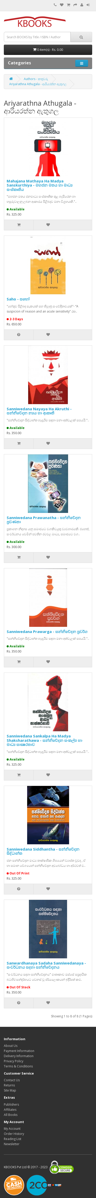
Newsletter (11, 1144)
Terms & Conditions (18, 1066)
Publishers (11, 1104)
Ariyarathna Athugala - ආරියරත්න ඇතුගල (38, 84)
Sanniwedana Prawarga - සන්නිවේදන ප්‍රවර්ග (47, 631)
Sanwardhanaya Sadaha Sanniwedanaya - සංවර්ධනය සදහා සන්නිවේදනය (46, 965)
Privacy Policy (13, 1061)
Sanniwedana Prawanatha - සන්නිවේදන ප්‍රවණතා (44, 519)
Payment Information (19, 1051)
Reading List (12, 1139)
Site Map (10, 1090)
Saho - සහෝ (18, 298)
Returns (9, 1085)
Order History (14, 1134)
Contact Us (12, 1080)
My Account (12, 1128)
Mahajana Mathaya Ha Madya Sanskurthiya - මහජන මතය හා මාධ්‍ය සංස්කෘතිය (39, 185)
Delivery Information (19, 1056)
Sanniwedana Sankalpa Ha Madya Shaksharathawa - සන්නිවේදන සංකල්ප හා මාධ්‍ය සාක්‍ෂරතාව (44, 740)
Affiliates (10, 1109)
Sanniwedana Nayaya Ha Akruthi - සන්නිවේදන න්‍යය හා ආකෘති (39, 411)
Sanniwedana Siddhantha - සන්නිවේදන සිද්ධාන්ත (43, 851)
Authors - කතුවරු (36, 79)
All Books (10, 1115)
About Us (10, 1046)
